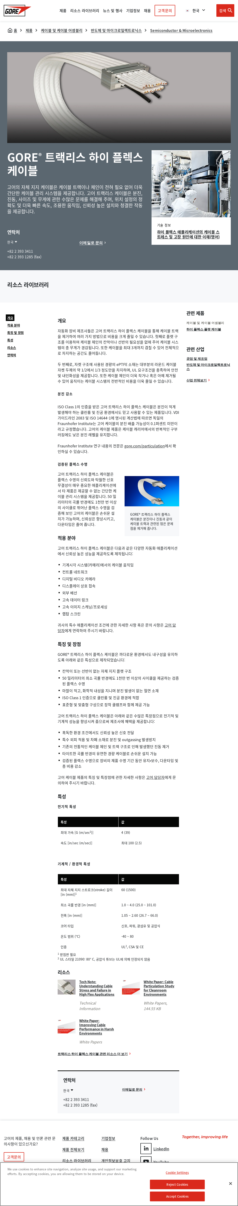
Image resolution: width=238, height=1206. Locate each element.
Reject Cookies (177, 1184)
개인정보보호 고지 (115, 1161)
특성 (10, 340)
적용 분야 (13, 325)
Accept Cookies (177, 1196)
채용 (104, 1150)
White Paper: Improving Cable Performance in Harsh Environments (96, 1027)
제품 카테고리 (73, 1138)
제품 (63, 10)
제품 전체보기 (73, 1150)
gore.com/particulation (144, 446)
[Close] (230, 1184)
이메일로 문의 (91, 242)
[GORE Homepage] (17, 10)
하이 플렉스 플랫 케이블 (203, 329)
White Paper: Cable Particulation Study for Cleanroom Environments (159, 988)
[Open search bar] (225, 10)
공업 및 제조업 (196, 358)
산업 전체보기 (196, 380)
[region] (119, 1184)
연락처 (11, 355)
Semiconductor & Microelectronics (181, 30)
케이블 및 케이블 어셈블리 (61, 30)
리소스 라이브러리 (76, 1161)
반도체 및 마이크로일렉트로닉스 (116, 30)
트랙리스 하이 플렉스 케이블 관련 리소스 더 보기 (93, 1054)
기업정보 (108, 1138)
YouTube (154, 1162)
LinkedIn (154, 1148)
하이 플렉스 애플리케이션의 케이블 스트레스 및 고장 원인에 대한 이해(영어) (188, 234)
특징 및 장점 (15, 332)
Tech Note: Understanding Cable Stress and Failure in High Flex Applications (96, 988)
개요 (10, 317)
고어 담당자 (155, 777)
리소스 (11, 347)
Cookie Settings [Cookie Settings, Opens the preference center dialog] (177, 1172)
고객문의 (165, 10)
